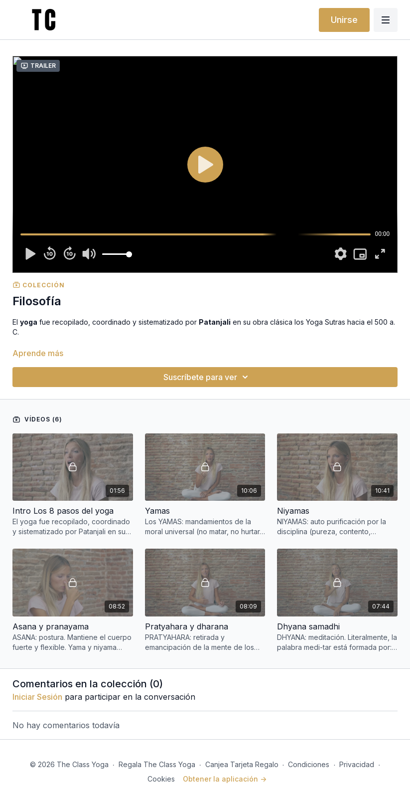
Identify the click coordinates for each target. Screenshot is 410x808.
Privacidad (356, 764)
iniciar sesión (37, 697)
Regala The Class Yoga (157, 764)
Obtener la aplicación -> (225, 779)
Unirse (344, 19)
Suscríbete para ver (207, 377)
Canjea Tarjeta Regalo (241, 764)
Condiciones (308, 764)
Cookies (161, 779)
